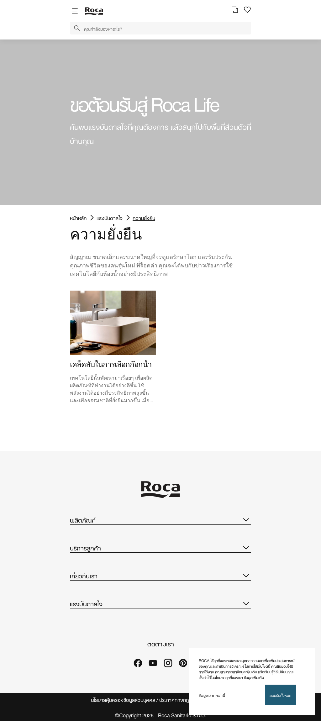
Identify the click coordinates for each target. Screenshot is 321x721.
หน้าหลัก (78, 217)
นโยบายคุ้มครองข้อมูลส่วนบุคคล (123, 699)
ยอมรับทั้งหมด (280, 694)
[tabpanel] (160, 122)
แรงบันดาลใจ (110, 217)
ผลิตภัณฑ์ (160, 519)
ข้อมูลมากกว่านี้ (212, 695)
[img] (113, 323)
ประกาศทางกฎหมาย (180, 699)
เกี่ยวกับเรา (160, 575)
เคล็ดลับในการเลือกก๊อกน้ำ (110, 364)
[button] (77, 28)
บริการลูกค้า (160, 547)
